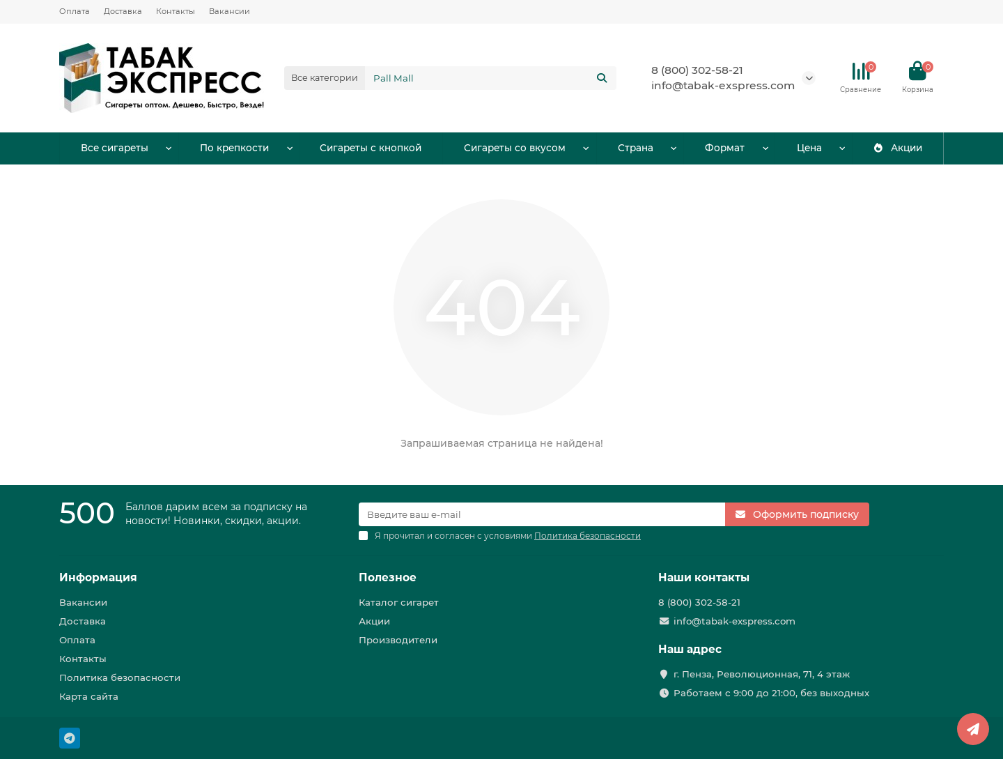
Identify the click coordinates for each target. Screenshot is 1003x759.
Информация (98, 577)
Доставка (123, 11)
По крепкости (234, 148)
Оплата (74, 11)
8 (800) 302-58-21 (697, 70)
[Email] (542, 514)
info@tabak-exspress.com (723, 85)
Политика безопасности (119, 677)
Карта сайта (88, 696)
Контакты (175, 11)
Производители (398, 639)
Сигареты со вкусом (514, 148)
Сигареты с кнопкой (370, 148)
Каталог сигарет (399, 602)
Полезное (388, 577)
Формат (724, 148)
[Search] (491, 78)
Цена (809, 148)
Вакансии (229, 11)
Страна (635, 148)
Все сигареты (114, 148)
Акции (897, 148)
